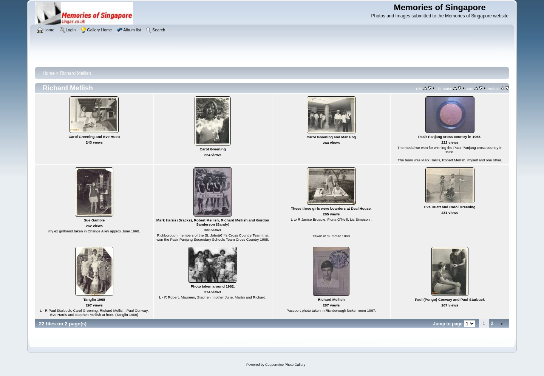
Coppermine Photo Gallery (285, 365)
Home (49, 73)
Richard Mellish (75, 73)
